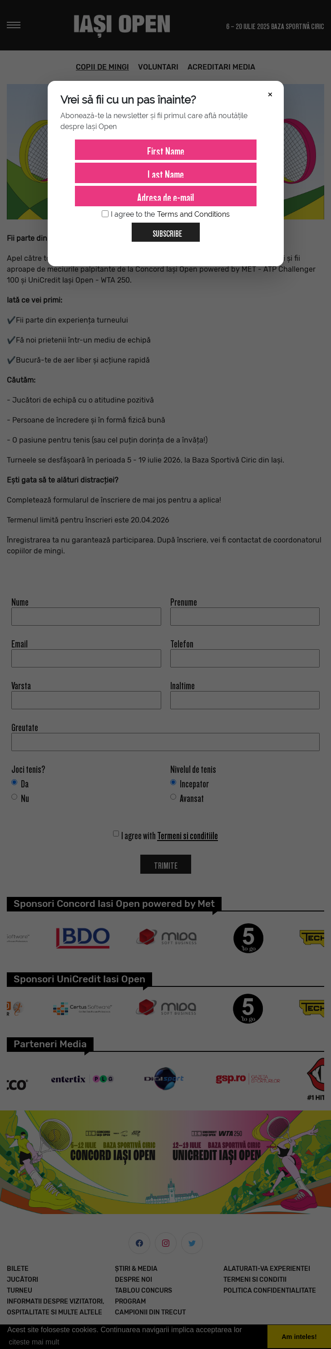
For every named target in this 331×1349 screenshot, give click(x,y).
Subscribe (163, 230)
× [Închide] (270, 93)
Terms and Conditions (193, 214)
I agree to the (166, 214)
